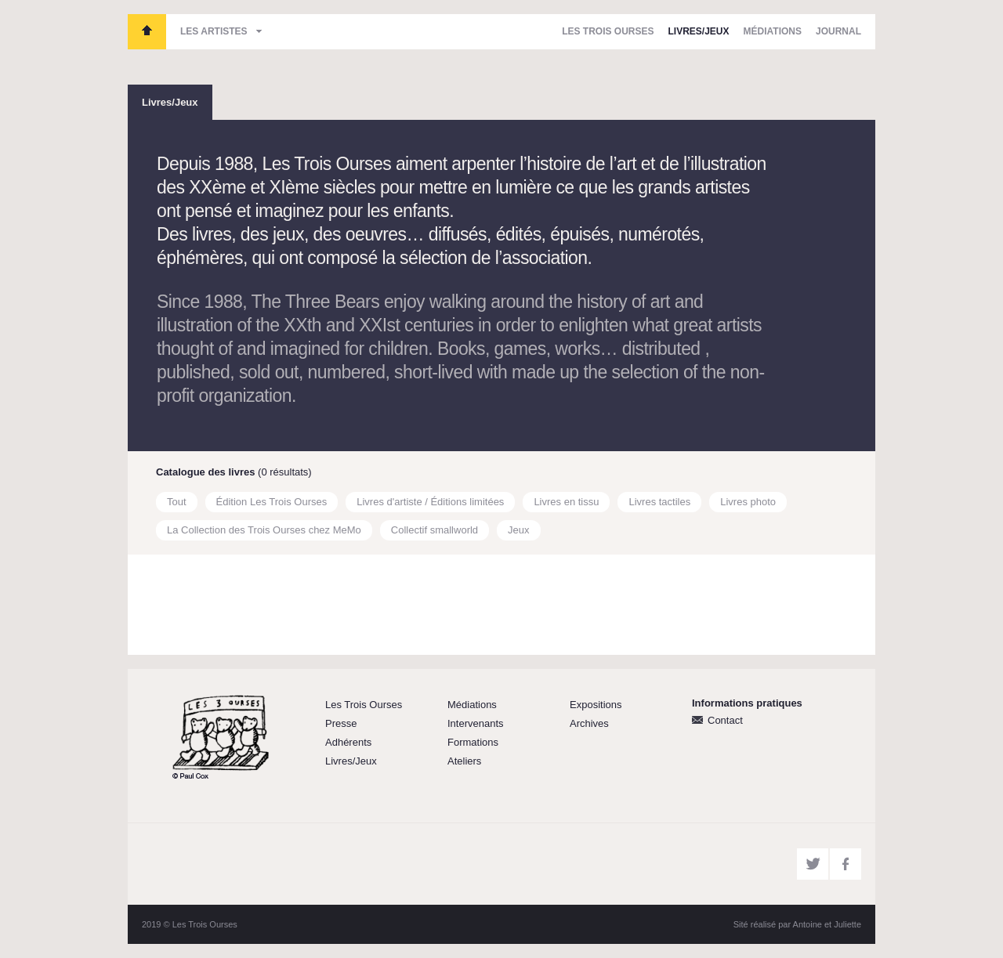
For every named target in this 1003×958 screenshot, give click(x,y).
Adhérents (348, 742)
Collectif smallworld (434, 530)
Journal (838, 31)
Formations (472, 742)
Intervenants (475, 723)
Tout (176, 502)
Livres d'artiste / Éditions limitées (430, 502)
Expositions (595, 704)
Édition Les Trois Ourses (272, 502)
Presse (341, 723)
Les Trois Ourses (147, 31)
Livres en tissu (566, 502)
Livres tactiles (659, 502)
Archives (589, 723)
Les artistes (214, 31)
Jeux (518, 530)
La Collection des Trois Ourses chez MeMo (264, 530)
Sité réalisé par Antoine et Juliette (797, 924)
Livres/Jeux (699, 31)
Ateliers (464, 761)
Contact (725, 720)
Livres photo (748, 502)
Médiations (773, 31)
